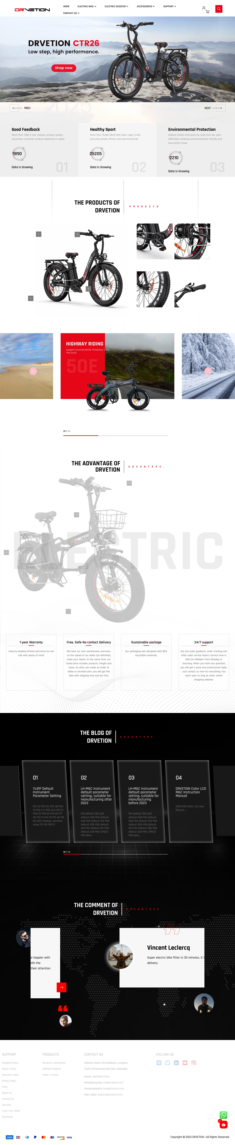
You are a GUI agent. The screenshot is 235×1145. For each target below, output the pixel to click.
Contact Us (71, 13)
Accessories (146, 6)
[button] (19, 108)
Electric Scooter (117, 6)
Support (170, 6)
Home (66, 6)
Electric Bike (87, 6)
